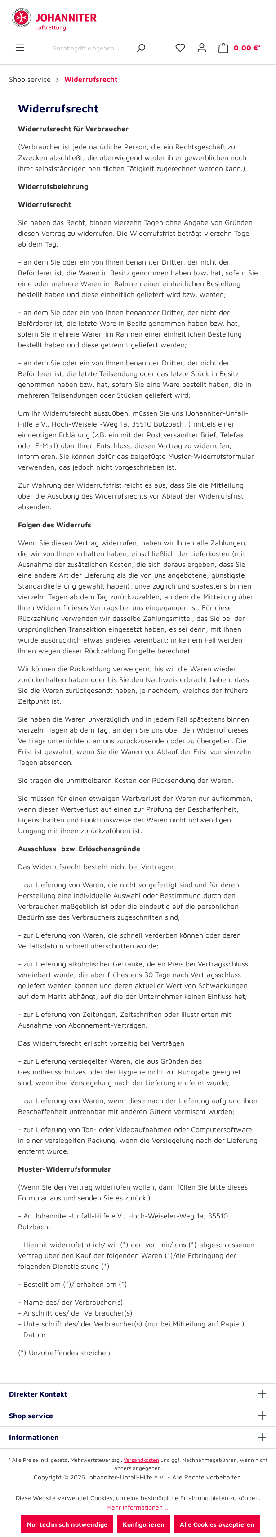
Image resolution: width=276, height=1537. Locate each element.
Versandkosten (141, 1459)
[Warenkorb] (240, 48)
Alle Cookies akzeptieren (217, 1524)
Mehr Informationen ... (138, 1507)
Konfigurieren (144, 1524)
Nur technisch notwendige (67, 1524)
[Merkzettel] (180, 48)
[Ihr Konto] (202, 48)
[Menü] (20, 48)
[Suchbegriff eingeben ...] (90, 48)
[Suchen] (140, 48)
